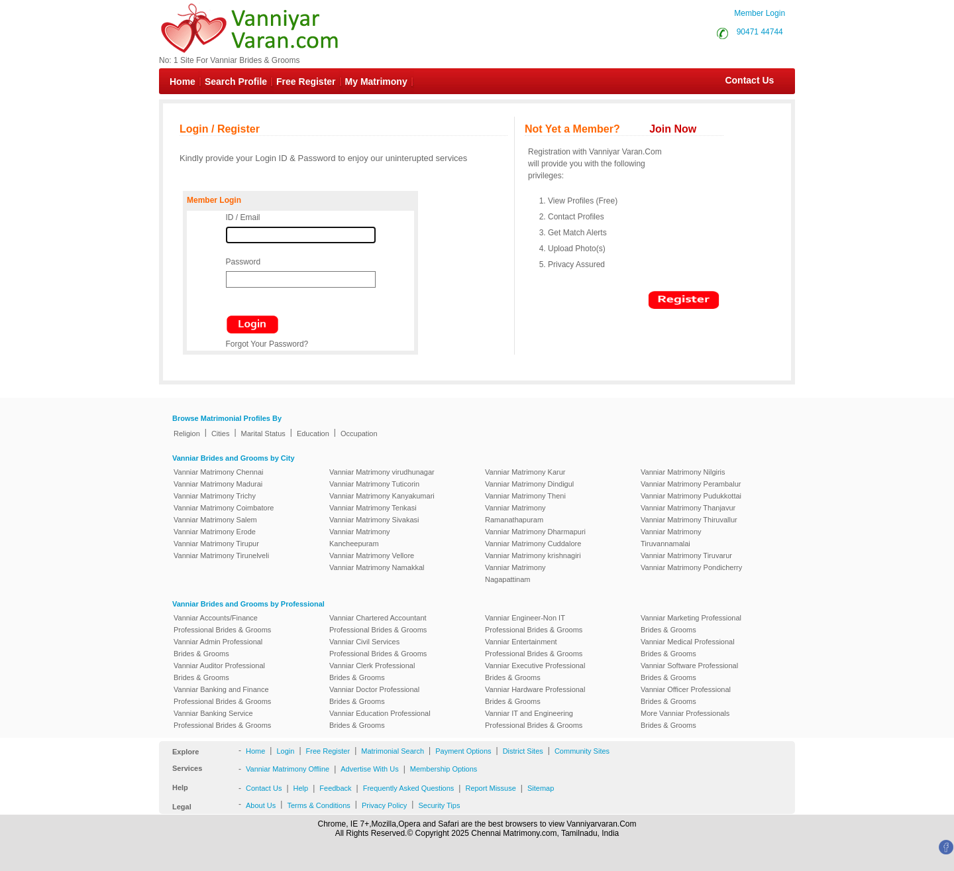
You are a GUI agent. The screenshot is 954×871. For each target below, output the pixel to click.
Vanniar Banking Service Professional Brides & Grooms (222, 719)
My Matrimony (376, 81)
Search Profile (236, 81)
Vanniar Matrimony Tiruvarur (686, 555)
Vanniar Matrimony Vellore (371, 555)
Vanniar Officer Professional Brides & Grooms (686, 695)
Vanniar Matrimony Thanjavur (688, 508)
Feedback (335, 788)
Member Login (759, 13)
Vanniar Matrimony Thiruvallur (689, 520)
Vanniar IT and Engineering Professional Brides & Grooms (533, 719)
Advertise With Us (369, 769)
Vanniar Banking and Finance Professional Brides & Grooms (222, 695)
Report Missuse (490, 788)
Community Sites (582, 751)
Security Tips (439, 805)
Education (313, 433)
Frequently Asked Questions (408, 788)
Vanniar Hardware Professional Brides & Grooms (535, 695)
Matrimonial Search (392, 751)
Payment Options (463, 751)
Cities (220, 433)
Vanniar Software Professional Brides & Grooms (689, 671)
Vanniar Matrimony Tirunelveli (221, 555)
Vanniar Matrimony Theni (525, 496)
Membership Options (444, 769)
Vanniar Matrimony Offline (287, 769)
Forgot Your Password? (267, 344)
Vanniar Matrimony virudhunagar (382, 472)
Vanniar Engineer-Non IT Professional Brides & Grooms (533, 624)
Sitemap (540, 788)
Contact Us (743, 80)
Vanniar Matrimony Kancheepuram (359, 538)
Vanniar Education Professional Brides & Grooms (380, 719)
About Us (261, 805)
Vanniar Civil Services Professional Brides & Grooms (378, 648)
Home (182, 81)
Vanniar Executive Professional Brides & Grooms (535, 671)
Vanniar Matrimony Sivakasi (374, 520)
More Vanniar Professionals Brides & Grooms (685, 719)
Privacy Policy (384, 805)
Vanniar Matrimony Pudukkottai (691, 496)
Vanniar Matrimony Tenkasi (373, 508)
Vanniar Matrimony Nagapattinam (515, 573)
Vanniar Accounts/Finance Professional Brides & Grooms (222, 624)
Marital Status (263, 433)
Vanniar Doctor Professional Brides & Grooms (374, 695)
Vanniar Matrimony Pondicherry (691, 567)
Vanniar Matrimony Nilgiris (683, 472)
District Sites (523, 751)
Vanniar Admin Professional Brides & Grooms (218, 648)
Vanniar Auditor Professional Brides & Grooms (219, 671)
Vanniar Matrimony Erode (215, 532)
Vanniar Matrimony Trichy (215, 496)
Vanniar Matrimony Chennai (219, 472)
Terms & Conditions (318, 805)
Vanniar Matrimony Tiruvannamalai (671, 538)
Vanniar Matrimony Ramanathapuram (515, 514)
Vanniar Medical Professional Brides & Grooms (688, 648)
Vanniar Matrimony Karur (525, 472)
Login (285, 751)
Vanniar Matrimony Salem (215, 520)
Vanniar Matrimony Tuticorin (374, 484)
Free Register (305, 81)
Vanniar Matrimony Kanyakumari (382, 496)
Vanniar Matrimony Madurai (218, 484)
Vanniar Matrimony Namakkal (376, 567)
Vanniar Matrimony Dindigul (529, 484)
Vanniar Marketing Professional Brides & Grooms (691, 624)
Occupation (359, 433)
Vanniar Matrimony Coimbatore (224, 508)
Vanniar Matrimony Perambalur (691, 484)
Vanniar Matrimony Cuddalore (533, 544)
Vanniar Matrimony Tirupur (216, 544)
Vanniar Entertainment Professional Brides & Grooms (533, 648)
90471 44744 (760, 31)
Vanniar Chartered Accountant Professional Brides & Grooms (378, 624)
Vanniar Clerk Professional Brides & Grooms (372, 671)
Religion (187, 433)
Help (301, 788)
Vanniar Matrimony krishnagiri (533, 555)
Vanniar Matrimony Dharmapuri (535, 532)
